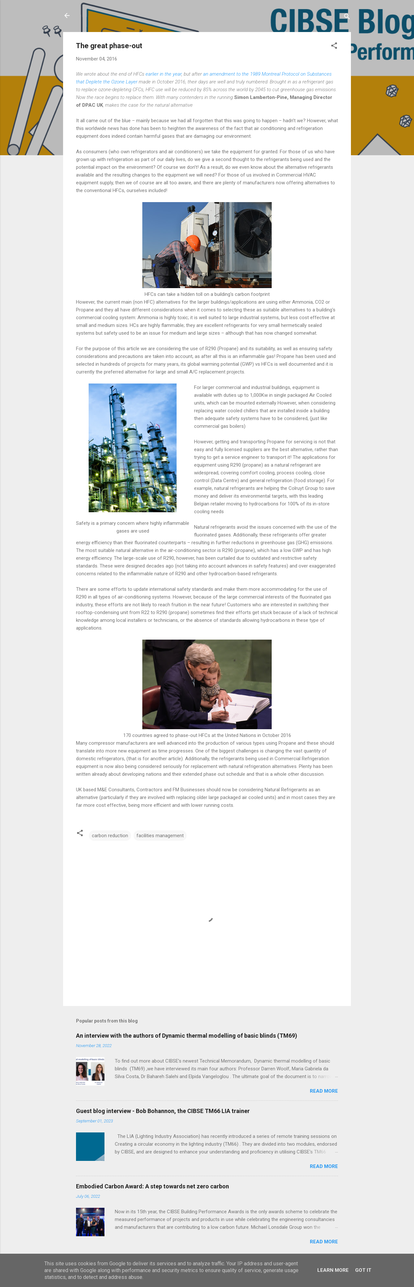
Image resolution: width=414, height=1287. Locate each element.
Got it (363, 1270)
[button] (334, 47)
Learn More (333, 1270)
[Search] (347, 17)
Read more (324, 1091)
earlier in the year (163, 74)
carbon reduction (110, 835)
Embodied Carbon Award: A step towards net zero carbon (152, 1186)
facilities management (160, 835)
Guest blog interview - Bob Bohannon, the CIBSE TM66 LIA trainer (163, 1111)
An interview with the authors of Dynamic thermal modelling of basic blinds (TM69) (186, 1035)
